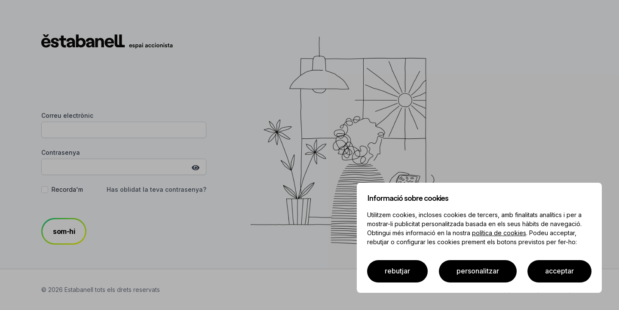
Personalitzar (478, 271)
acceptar (559, 271)
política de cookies (499, 232)
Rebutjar (397, 271)
